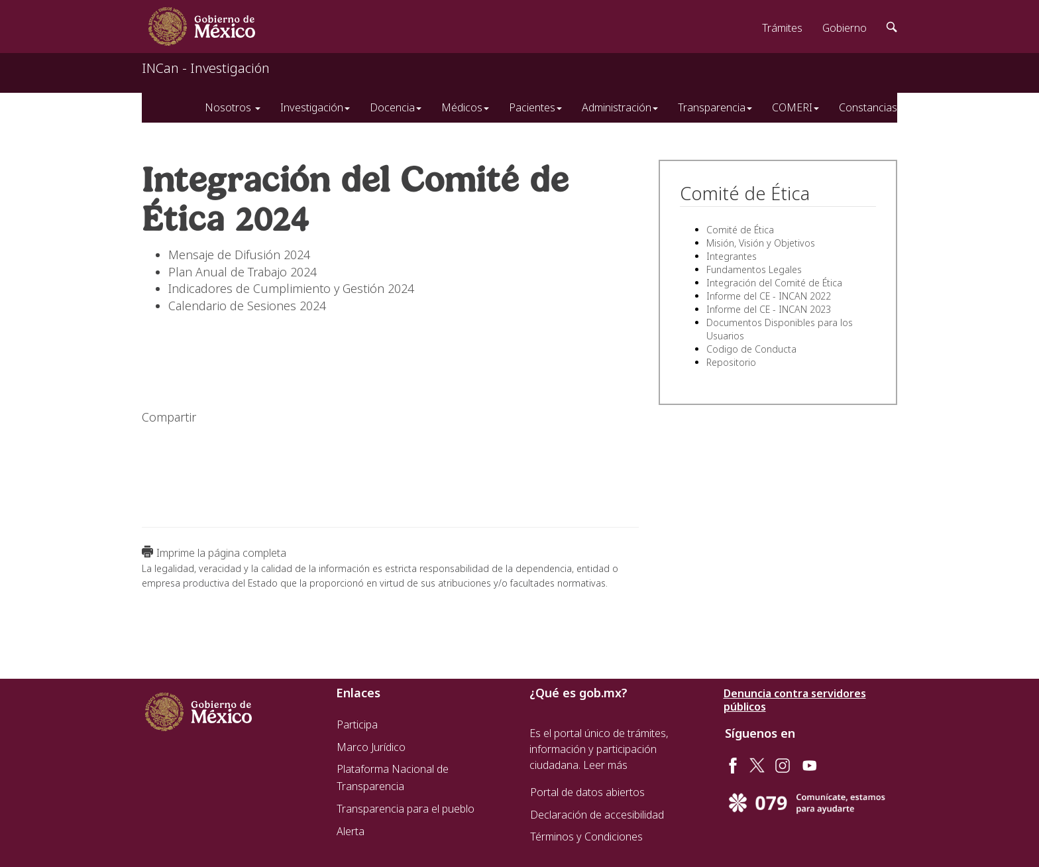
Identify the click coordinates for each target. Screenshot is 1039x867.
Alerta (350, 831)
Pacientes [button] (535, 107)
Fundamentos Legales (754, 269)
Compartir (169, 417)
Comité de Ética (740, 229)
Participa (357, 724)
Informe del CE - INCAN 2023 (768, 309)
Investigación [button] (315, 107)
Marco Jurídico (371, 747)
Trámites (782, 28)
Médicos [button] (465, 107)
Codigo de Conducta (751, 349)
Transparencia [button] (715, 107)
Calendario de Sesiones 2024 (247, 306)
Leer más (605, 765)
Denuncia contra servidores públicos (795, 700)
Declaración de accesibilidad (597, 814)
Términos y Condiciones (586, 836)
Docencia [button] (395, 107)
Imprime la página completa (221, 553)
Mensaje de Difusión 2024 (239, 254)
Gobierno (844, 28)
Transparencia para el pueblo (405, 808)
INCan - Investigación (206, 68)
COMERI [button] (795, 107)
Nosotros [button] (232, 107)
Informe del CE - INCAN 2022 (768, 296)
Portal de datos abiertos (587, 792)
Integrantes (731, 256)
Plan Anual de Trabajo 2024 (242, 272)
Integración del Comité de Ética (774, 282)
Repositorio (731, 362)
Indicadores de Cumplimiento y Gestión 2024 (291, 288)
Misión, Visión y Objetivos (760, 243)
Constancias (868, 107)
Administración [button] (620, 107)
